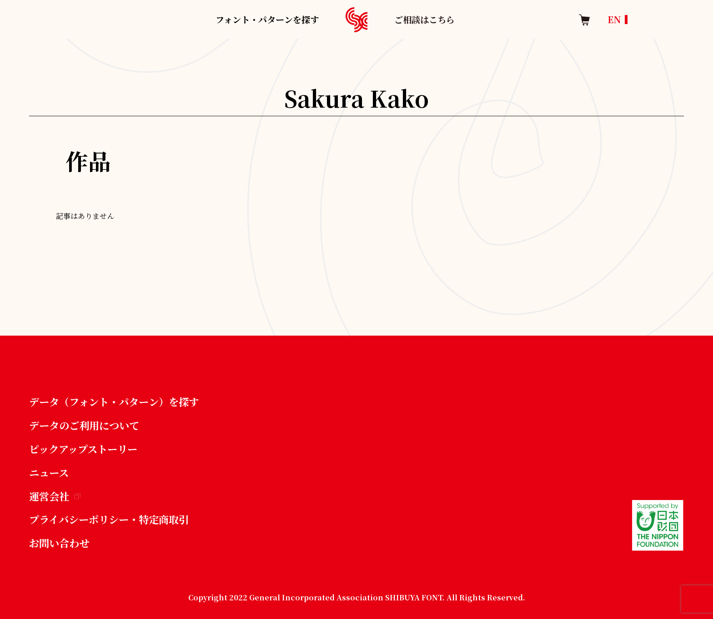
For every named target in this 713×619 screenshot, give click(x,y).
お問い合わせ (59, 542)
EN (614, 19)
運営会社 (54, 496)
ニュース (49, 472)
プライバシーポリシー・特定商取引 (109, 519)
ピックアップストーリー (83, 448)
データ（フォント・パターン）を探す (114, 401)
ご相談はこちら (424, 19)
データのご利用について (84, 425)
